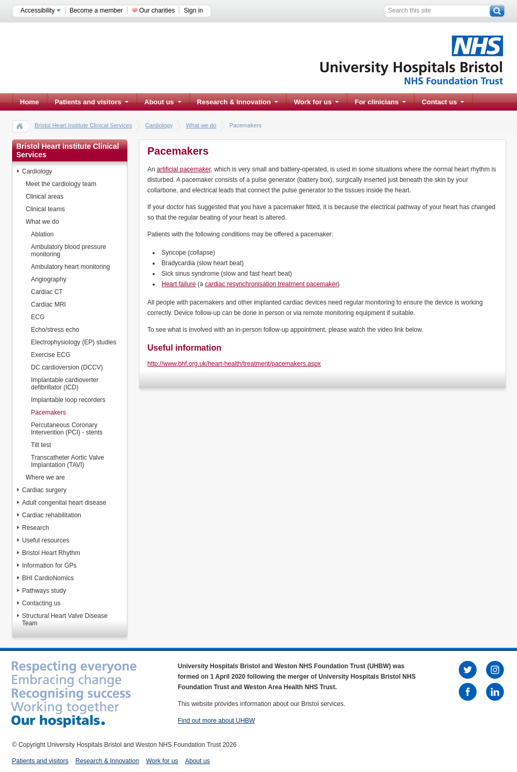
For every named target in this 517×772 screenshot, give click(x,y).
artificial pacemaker (184, 169)
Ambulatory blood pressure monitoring (68, 250)
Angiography (48, 279)
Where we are (45, 477)
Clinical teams (45, 209)
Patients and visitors (91, 102)
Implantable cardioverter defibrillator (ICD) (65, 383)
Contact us (443, 102)
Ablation (42, 234)
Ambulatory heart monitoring (70, 266)
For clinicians (380, 102)
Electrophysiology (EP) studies (73, 342)
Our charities (157, 10)
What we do (201, 125)
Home (29, 102)
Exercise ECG (50, 354)
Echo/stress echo (55, 329)
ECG (38, 317)
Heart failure (178, 284)
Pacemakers (48, 412)
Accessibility (40, 10)
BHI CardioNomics (48, 578)
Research (35, 527)
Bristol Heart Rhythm (51, 553)
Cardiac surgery (44, 490)
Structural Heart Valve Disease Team (64, 619)
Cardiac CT (47, 292)
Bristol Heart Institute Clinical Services (83, 125)
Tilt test (41, 445)
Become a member (96, 10)
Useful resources (45, 540)
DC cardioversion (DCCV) (67, 367)
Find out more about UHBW (216, 720)
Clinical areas (44, 196)
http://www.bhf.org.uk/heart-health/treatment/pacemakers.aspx (234, 363)
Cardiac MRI (48, 304)
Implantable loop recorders (68, 400)
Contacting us (41, 603)
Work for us (316, 102)
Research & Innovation (237, 102)
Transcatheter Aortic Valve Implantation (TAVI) (67, 461)
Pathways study (44, 590)
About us (162, 102)
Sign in (193, 10)
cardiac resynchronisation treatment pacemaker (271, 284)
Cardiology (159, 125)
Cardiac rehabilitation (51, 515)
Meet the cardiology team (61, 184)
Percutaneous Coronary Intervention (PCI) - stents (67, 428)
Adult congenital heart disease (64, 502)
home (20, 126)
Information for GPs (49, 565)
